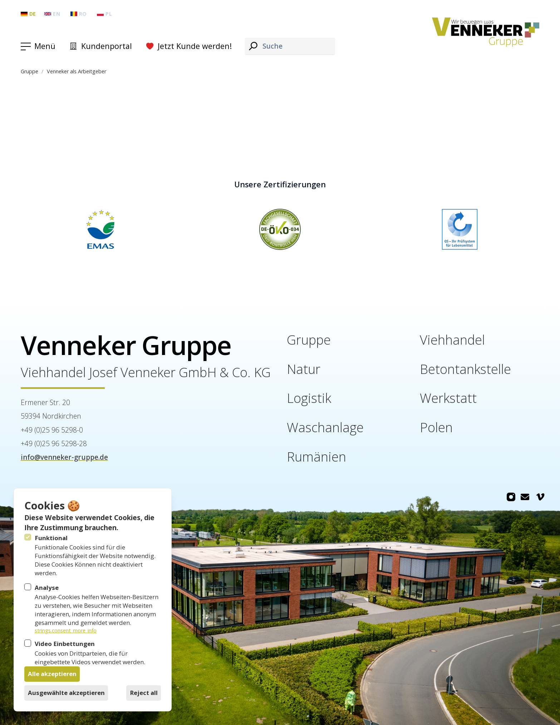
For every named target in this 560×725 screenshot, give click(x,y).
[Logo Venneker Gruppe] (486, 32)
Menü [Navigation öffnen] (44, 46)
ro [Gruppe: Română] (78, 13)
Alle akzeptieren (52, 674)
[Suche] (253, 46)
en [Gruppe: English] (52, 13)
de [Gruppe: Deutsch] (28, 13)
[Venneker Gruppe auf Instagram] (511, 497)
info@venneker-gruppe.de (64, 457)
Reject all (144, 693)
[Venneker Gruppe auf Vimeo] (540, 497)
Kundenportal (100, 46)
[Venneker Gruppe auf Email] (525, 497)
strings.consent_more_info (66, 630)
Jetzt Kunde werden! (189, 46)
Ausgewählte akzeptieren (66, 693)
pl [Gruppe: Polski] (104, 13)
